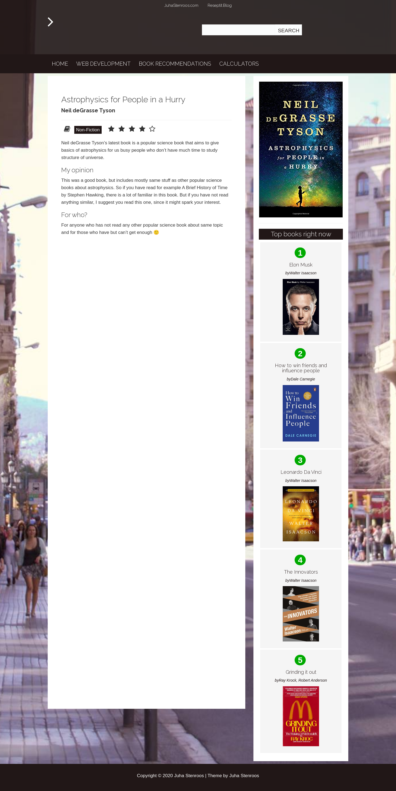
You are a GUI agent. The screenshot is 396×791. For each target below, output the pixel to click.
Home (60, 64)
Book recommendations (175, 64)
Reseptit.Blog (220, 5)
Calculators (239, 64)
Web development (103, 64)
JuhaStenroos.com (181, 5)
